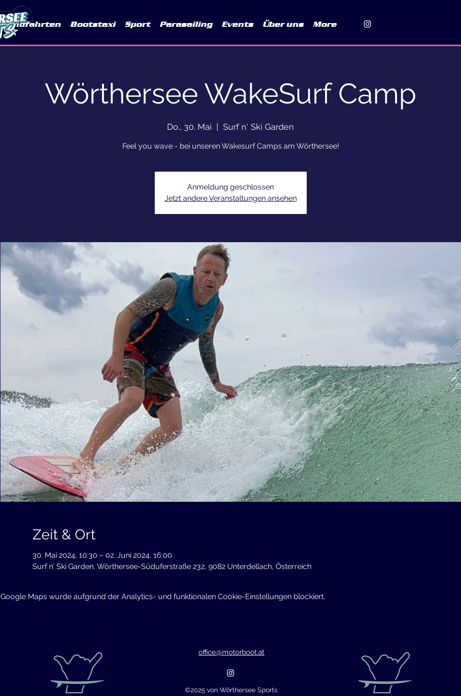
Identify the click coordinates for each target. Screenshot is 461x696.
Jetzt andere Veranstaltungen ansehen (231, 198)
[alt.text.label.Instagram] (367, 24)
